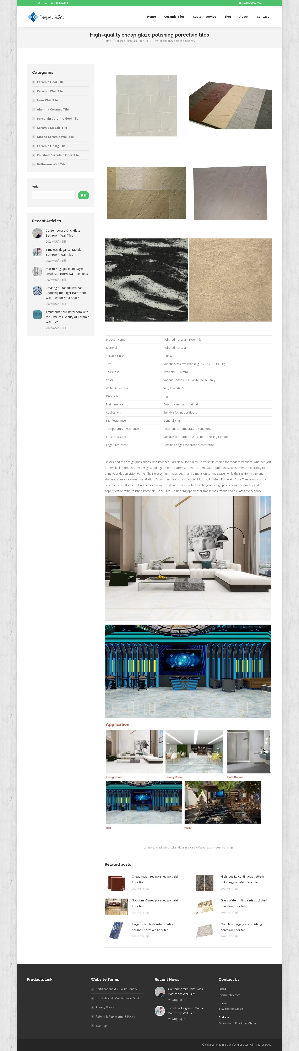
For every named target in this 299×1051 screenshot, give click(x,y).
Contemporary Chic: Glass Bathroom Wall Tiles (63, 232)
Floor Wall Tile (47, 100)
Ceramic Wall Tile (50, 91)
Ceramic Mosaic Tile (52, 128)
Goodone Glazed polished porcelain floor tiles (156, 903)
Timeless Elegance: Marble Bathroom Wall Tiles (63, 252)
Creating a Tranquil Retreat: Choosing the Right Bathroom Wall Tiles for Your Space (66, 293)
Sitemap (101, 1026)
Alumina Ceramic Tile (53, 109)
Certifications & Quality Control (116, 989)
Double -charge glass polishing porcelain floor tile (241, 927)
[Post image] (116, 883)
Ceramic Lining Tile (51, 146)
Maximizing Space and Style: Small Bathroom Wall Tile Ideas (67, 271)
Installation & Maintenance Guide (118, 998)
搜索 (35, 187)
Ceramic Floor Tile (50, 82)
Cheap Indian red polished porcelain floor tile (156, 879)
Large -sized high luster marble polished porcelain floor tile (152, 927)
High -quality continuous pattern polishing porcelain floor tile (242, 879)
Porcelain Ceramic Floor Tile (57, 118)
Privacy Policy (105, 1007)
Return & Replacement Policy (115, 1016)
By (202, 847)
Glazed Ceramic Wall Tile (55, 137)
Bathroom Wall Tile (51, 164)
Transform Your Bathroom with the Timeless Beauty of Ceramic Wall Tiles (67, 317)
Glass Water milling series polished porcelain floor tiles (244, 903)
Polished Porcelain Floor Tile (172, 847)
